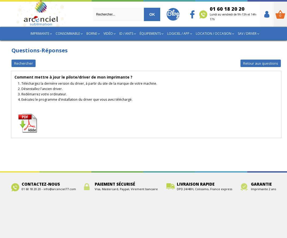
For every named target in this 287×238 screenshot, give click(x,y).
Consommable (68, 33)
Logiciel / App (178, 33)
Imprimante (39, 33)
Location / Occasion (213, 33)
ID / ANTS (126, 33)
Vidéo (108, 33)
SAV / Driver (247, 33)
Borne (91, 33)
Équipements (150, 33)
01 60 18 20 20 (233, 13)
